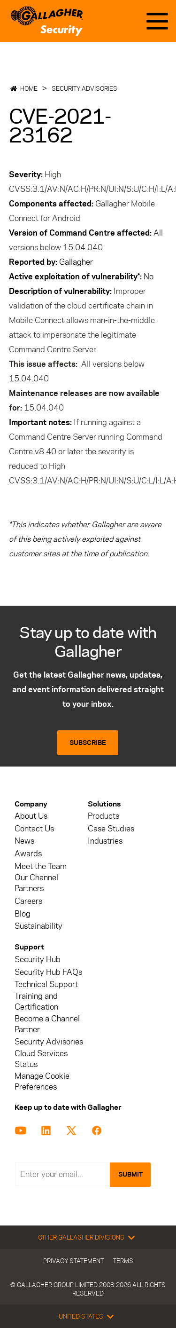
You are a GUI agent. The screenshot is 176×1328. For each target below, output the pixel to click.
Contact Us (34, 828)
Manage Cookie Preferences (42, 1081)
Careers (28, 901)
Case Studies (111, 828)
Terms (123, 1261)
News (24, 841)
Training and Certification (36, 1001)
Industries (105, 841)
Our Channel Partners (36, 883)
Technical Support (46, 984)
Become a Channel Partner (47, 1024)
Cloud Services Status (41, 1059)
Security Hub (38, 959)
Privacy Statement (73, 1261)
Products (103, 816)
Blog (23, 914)
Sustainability (38, 926)
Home (29, 88)
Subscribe (87, 742)
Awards (28, 853)
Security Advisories (84, 88)
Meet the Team (41, 866)
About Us (31, 816)
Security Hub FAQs (48, 972)
